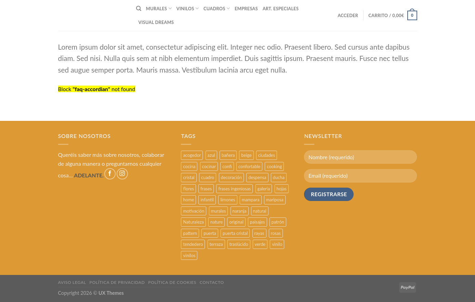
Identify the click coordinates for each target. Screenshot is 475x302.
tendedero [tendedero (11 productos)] (193, 244)
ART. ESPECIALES (281, 8)
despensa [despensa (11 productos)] (257, 177)
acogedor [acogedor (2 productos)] (192, 155)
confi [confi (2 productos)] (227, 166)
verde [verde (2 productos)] (260, 244)
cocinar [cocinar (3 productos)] (209, 166)
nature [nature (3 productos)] (216, 222)
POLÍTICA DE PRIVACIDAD (117, 282)
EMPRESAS (246, 8)
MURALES (159, 8)
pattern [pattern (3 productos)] (190, 233)
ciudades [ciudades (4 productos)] (266, 155)
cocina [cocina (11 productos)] (189, 166)
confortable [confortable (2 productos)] (249, 166)
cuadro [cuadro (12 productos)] (207, 177)
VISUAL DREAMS (156, 22)
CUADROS (216, 8)
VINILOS (187, 8)
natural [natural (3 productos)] (259, 211)
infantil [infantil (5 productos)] (207, 199)
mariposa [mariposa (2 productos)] (274, 199)
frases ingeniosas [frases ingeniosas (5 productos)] (234, 188)
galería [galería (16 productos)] (264, 188)
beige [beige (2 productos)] (246, 155)
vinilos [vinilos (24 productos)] (189, 255)
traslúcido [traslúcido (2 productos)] (238, 244)
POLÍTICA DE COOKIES (172, 282)
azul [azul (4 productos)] (211, 155)
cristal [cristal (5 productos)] (188, 177)
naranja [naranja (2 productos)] (240, 211)
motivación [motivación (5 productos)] (193, 211)
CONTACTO (212, 282)
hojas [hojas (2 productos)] (282, 188)
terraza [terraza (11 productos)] (216, 244)
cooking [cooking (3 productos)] (274, 166)
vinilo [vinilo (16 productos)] (277, 244)
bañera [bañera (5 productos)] (228, 155)
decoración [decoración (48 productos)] (231, 177)
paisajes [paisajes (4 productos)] (257, 222)
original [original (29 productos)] (236, 222)
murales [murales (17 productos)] (218, 211)
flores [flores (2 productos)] (188, 188)
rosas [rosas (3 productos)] (276, 233)
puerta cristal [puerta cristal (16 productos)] (235, 233)
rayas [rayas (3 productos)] (259, 233)
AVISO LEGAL (72, 282)
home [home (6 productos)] (188, 199)
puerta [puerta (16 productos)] (209, 233)
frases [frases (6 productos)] (206, 188)
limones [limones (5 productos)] (227, 199)
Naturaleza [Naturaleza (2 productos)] (193, 222)
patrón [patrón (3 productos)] (278, 222)
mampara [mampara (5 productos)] (251, 199)
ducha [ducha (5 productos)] (279, 177)
